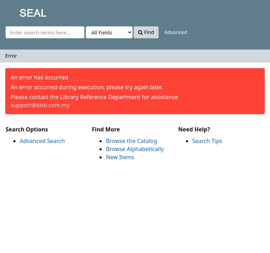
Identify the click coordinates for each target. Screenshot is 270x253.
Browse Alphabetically (134, 149)
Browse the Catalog (131, 141)
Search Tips (207, 141)
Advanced (176, 32)
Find (146, 32)
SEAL (19, 10)
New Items (120, 157)
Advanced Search (42, 141)
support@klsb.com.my (40, 105)
